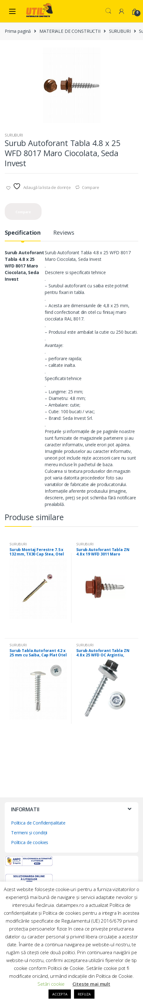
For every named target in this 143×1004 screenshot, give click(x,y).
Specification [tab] (23, 233)
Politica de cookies (29, 842)
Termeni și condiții (29, 833)
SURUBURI (120, 31)
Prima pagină (18, 31)
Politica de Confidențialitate (38, 823)
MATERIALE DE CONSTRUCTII (69, 31)
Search (108, 11)
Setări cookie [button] (51, 984)
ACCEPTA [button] (59, 994)
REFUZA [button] (84, 994)
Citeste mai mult (91, 984)
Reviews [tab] (63, 233)
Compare (90, 187)
